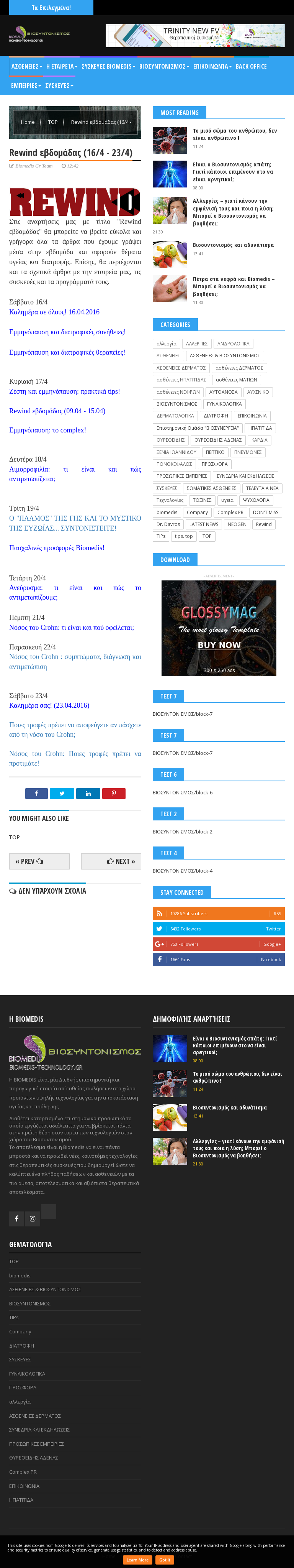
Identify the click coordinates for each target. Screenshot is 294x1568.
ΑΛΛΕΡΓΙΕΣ (197, 343)
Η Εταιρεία (62, 66)
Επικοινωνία (212, 66)
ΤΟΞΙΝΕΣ (202, 500)
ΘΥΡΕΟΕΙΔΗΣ (171, 440)
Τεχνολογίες (170, 500)
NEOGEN (237, 524)
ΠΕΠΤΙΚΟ (215, 452)
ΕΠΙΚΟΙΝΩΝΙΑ (252, 416)
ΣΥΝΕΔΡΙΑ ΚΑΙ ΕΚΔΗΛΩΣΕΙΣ (245, 476)
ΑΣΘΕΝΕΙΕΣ (26, 66)
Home (28, 121)
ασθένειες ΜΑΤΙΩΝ (236, 379)
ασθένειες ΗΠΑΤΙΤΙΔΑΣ (181, 379)
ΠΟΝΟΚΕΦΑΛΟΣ (174, 464)
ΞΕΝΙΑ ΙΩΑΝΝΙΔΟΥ (176, 452)
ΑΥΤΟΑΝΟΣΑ (223, 392)
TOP (53, 121)
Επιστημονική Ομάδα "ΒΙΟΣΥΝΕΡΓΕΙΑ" (198, 428)
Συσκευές (59, 85)
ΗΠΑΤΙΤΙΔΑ (260, 428)
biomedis (167, 512)
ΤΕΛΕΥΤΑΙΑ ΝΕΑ (262, 488)
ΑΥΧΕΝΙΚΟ (258, 392)
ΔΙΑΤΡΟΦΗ (216, 416)
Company (197, 512)
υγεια (227, 500)
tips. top (184, 536)
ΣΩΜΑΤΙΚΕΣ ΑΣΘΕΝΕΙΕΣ (212, 488)
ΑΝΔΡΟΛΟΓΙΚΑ (233, 343)
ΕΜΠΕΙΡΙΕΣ (26, 85)
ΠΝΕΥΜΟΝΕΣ (248, 452)
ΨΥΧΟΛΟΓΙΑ (256, 500)
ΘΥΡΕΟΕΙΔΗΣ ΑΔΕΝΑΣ (218, 440)
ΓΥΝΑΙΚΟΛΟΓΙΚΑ (224, 404)
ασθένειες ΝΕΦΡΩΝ (178, 392)
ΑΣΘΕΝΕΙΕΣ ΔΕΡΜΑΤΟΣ (181, 368)
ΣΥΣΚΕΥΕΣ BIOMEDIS (109, 66)
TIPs (161, 536)
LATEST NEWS (203, 524)
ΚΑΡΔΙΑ (260, 440)
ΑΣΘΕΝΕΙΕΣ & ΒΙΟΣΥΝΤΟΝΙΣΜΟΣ (225, 355)
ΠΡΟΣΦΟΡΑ (215, 464)
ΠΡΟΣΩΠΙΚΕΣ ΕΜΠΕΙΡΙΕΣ (182, 476)
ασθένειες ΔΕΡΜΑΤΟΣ (239, 368)
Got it (164, 1560)
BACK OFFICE (251, 66)
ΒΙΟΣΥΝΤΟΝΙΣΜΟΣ (164, 66)
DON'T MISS (265, 512)
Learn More (138, 1560)
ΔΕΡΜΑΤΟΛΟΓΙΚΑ (175, 416)
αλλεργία (166, 343)
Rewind (264, 524)
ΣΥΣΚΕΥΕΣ (167, 488)
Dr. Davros (168, 524)
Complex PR (230, 512)
